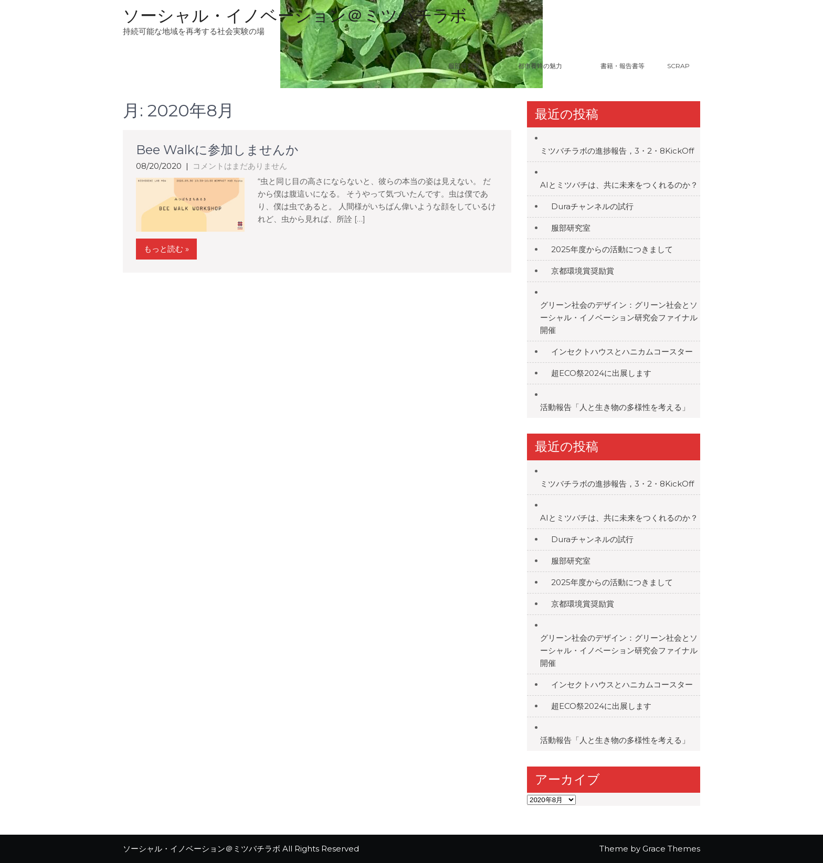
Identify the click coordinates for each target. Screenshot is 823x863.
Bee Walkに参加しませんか (217, 149)
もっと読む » (166, 249)
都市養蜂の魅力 (553, 66)
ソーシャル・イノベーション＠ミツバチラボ (295, 15)
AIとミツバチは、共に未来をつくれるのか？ (619, 185)
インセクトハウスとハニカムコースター (622, 352)
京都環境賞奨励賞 (582, 271)
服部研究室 (464, 66)
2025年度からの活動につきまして (612, 249)
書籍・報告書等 (622, 66)
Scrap (678, 66)
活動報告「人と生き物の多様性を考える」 (615, 407)
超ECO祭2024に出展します (601, 373)
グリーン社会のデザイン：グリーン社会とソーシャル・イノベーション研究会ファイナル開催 (619, 317)
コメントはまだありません (240, 166)
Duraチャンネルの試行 (592, 206)
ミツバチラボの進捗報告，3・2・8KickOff (617, 151)
